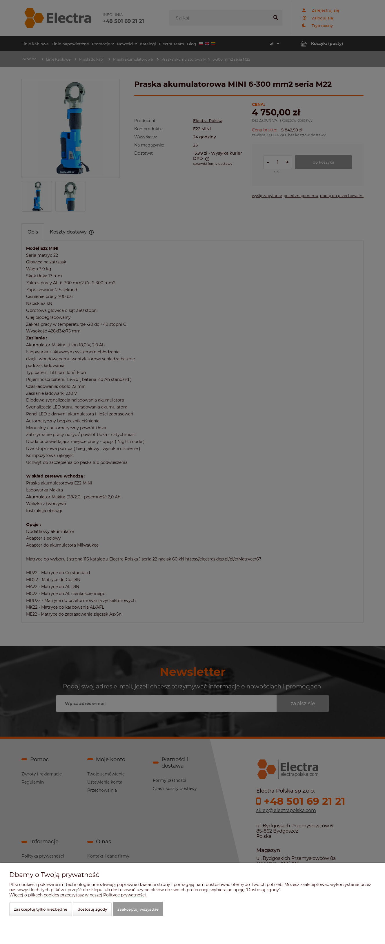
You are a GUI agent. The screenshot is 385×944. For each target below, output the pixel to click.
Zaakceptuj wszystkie (138, 909)
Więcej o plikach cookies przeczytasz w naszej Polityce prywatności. (78, 895)
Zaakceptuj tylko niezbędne (40, 909)
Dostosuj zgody (92, 909)
